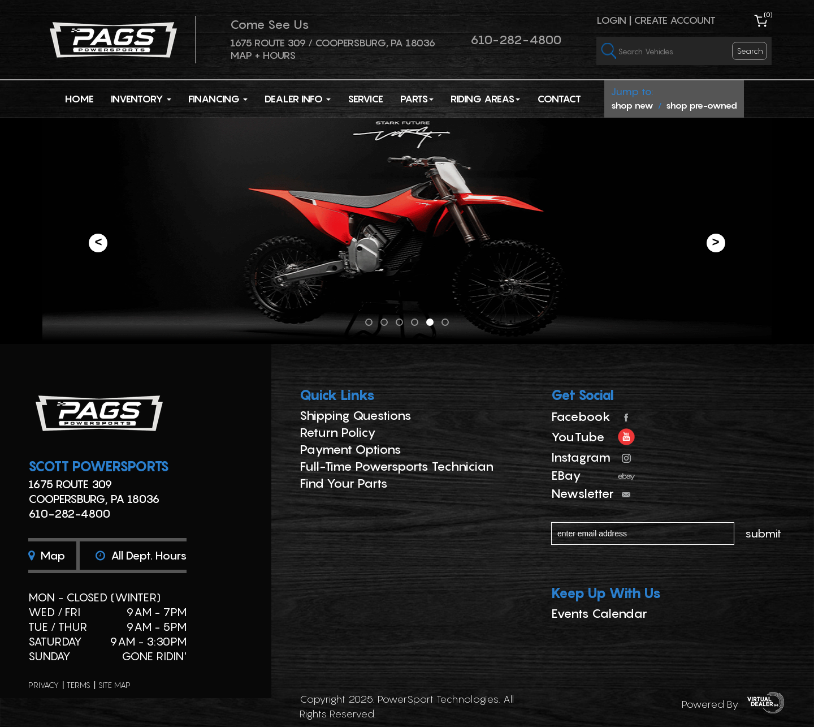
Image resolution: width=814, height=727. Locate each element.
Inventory (141, 99)
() (768, 14)
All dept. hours (141, 555)
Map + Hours (263, 55)
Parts (417, 99)
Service (365, 99)
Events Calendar (599, 613)
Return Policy (338, 432)
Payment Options (350, 449)
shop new (632, 105)
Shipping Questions (356, 415)
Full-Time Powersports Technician (396, 466)
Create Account (675, 20)
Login (611, 20)
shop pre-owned (701, 105)
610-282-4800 (515, 39)
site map (114, 685)
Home (79, 99)
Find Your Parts (344, 483)
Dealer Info (298, 99)
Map (46, 555)
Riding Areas (485, 99)
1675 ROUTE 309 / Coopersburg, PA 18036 (332, 43)
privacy (43, 685)
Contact (559, 99)
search (750, 50)
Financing (218, 99)
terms (78, 685)
